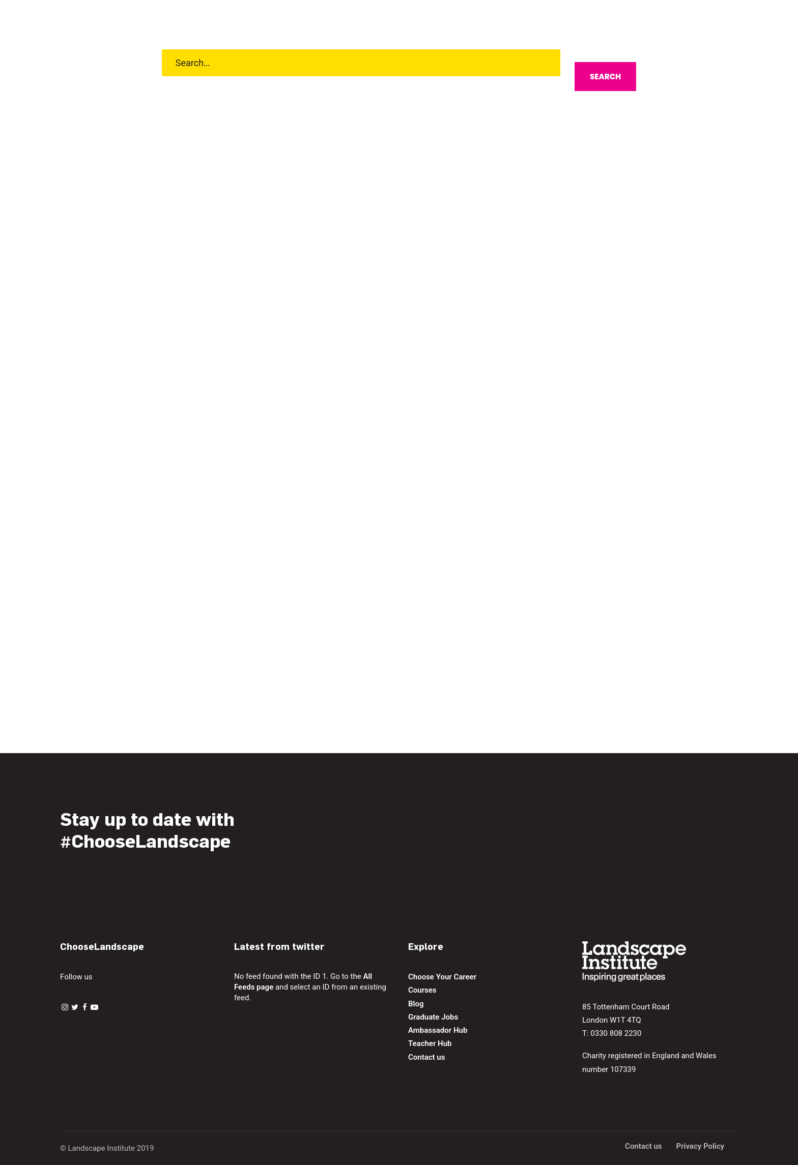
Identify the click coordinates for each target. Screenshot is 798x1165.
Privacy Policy (700, 1146)
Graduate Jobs (433, 1017)
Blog (415, 1003)
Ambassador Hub (437, 1030)
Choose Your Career (442, 976)
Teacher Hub (429, 1043)
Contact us (426, 1057)
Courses (422, 990)
